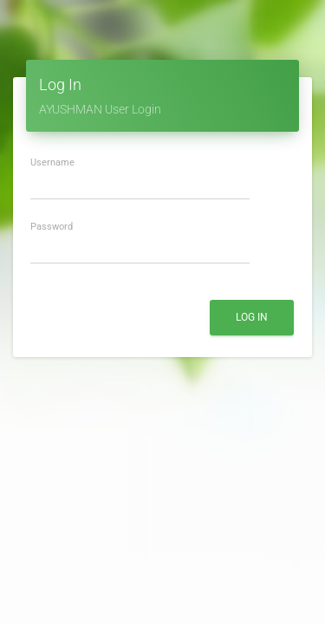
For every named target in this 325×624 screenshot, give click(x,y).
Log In (252, 317)
